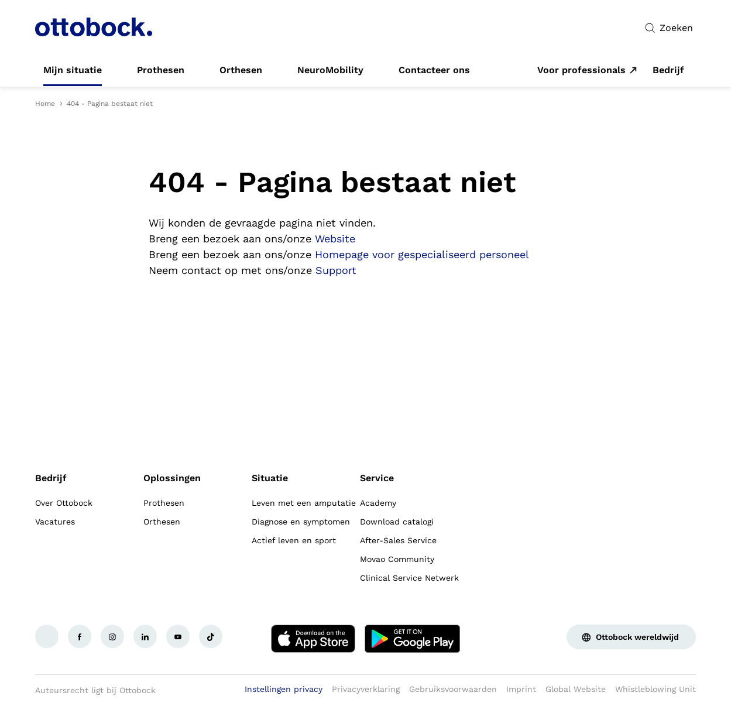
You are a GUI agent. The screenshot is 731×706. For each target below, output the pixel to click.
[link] (72, 70)
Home (45, 104)
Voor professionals (581, 70)
